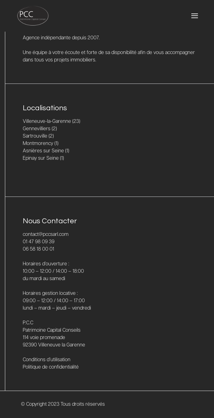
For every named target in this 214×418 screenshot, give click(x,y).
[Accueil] (33, 16)
